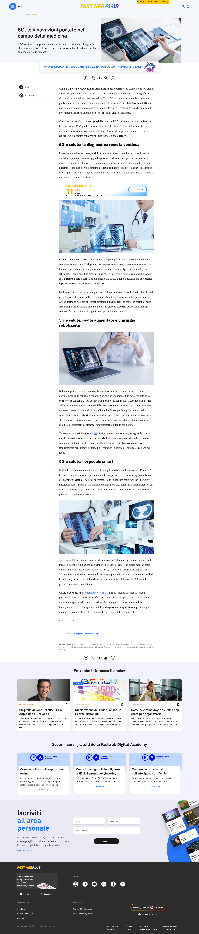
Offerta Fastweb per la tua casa (151, 2)
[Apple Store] (25, 894)
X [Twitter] (93, 78)
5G (132, 306)
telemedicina (128, 126)
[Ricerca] (183, 6)
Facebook (99, 78)
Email (113, 78)
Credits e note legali (25, 914)
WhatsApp (106, 78)
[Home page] (99, 6)
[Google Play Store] (46, 894)
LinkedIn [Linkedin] (86, 78)
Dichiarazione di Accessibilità (170, 928)
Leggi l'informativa (24, 850)
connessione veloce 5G (95, 592)
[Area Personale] (188, 6)
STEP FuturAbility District (83, 914)
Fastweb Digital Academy (83, 909)
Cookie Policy (129, 928)
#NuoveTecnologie (92, 633)
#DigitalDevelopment (75, 633)
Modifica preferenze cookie (148, 928)
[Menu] (16, 6)
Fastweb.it (21, 918)
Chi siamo (21, 909)
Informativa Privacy (112, 928)
